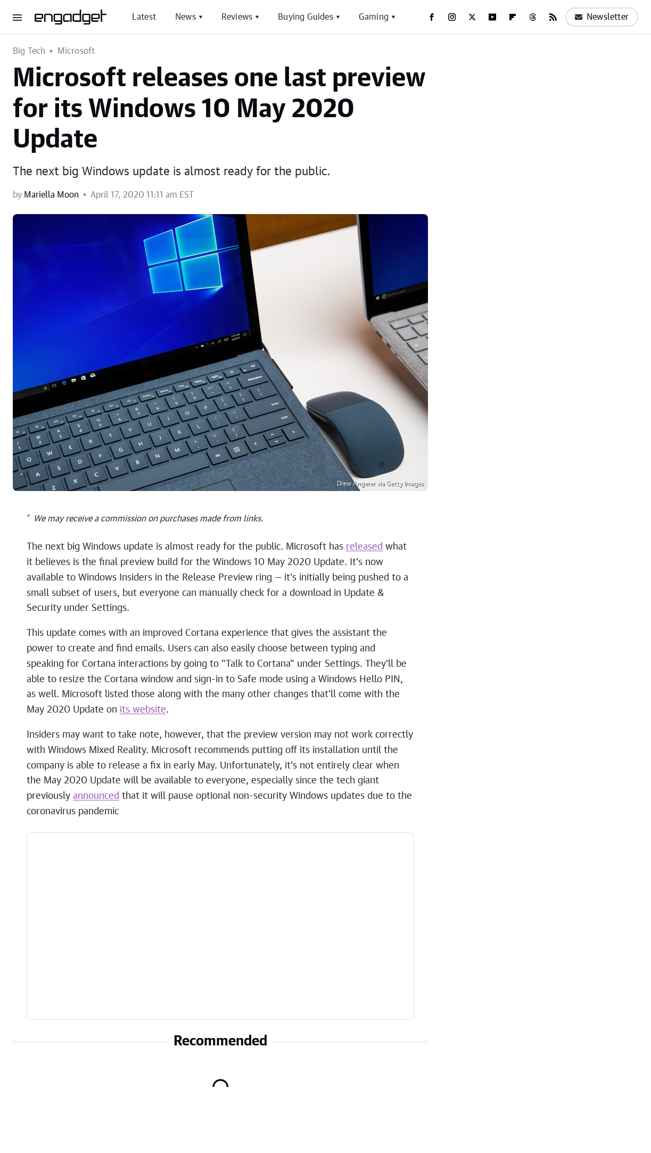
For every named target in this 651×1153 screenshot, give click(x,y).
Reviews (236, 17)
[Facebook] (432, 17)
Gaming (374, 17)
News (185, 17)
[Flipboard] (513, 17)
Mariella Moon (51, 195)
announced (96, 796)
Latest (144, 17)
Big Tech (29, 51)
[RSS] (553, 17)
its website (143, 710)
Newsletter (602, 17)
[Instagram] (452, 17)
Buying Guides (305, 17)
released (364, 547)
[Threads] (533, 17)
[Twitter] (472, 17)
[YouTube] (492, 17)
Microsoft (76, 51)
